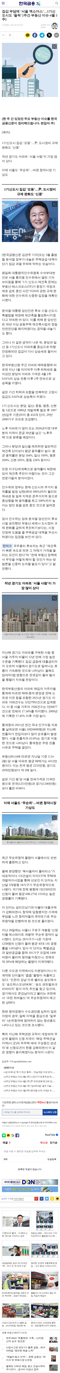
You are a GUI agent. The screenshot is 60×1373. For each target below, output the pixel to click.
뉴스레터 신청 (50, 1112)
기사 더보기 (19, 1199)
